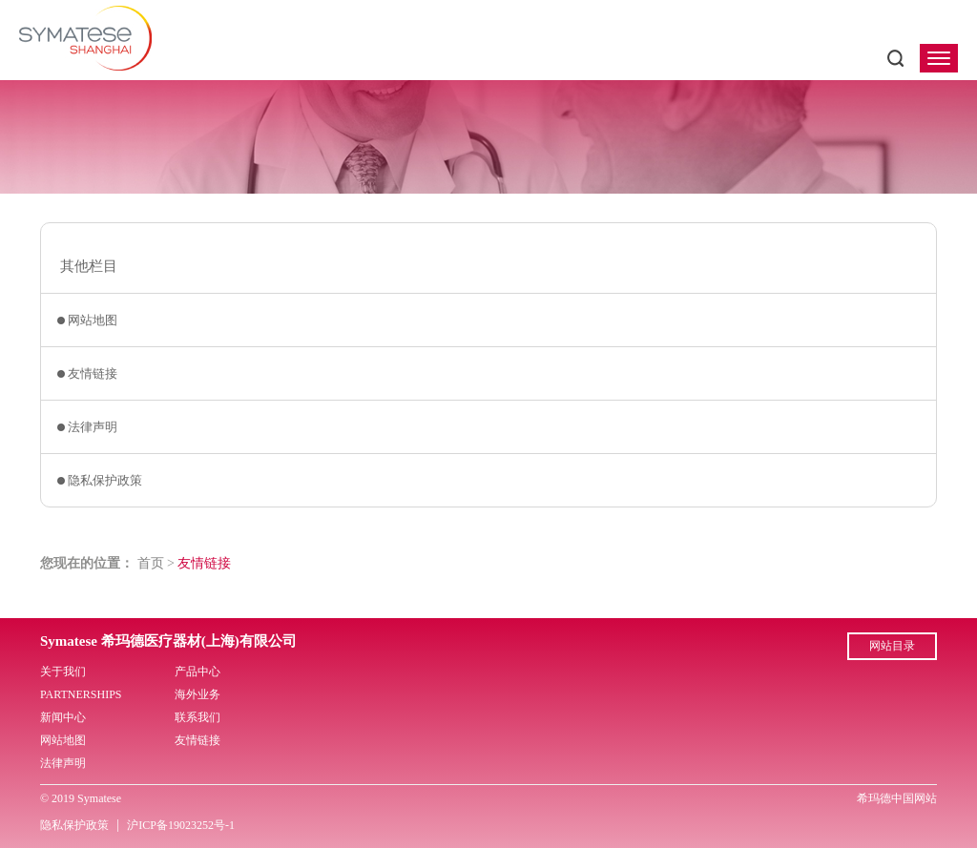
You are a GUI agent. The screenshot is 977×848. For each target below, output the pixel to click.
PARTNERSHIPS (81, 694)
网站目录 (892, 645)
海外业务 (197, 694)
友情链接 (92, 373)
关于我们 (63, 671)
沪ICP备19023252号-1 (181, 825)
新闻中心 (63, 717)
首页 (150, 563)
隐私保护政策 (105, 480)
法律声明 (92, 427)
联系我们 (197, 717)
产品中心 (197, 671)
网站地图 (92, 320)
